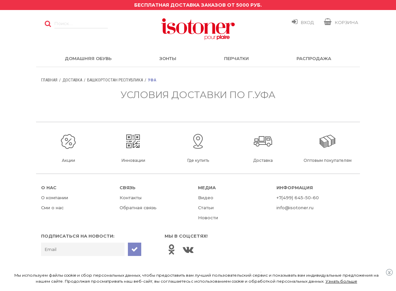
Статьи (206, 207)
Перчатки (236, 58)
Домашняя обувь (88, 58)
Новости (208, 217)
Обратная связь (138, 207)
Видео (205, 197)
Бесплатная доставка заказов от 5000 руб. (198, 5)
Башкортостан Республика (115, 79)
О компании (54, 197)
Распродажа (313, 58)
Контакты (131, 197)
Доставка (72, 79)
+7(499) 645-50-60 (297, 197)
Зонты (167, 58)
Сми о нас (52, 207)
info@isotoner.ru (295, 207)
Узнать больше (341, 281)
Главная (49, 79)
